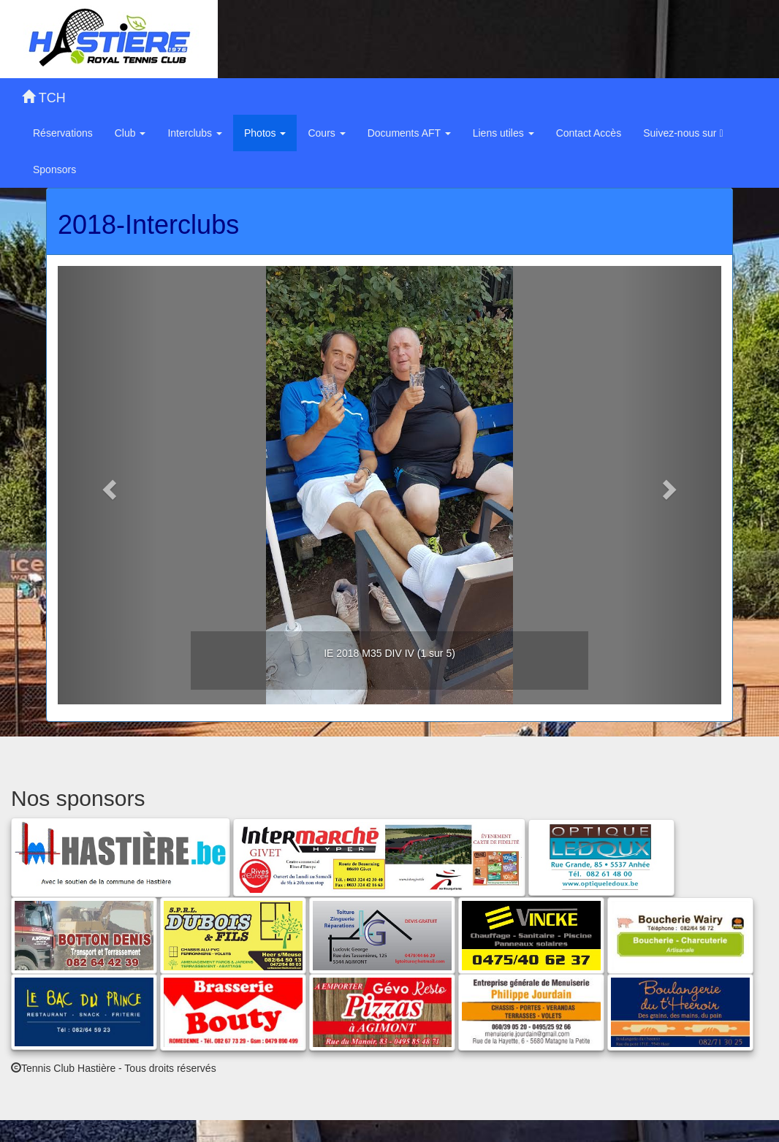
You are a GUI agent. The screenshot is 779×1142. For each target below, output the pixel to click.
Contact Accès (589, 133)
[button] (107, 485)
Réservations (63, 133)
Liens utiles (503, 133)
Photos (265, 133)
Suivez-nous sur (683, 133)
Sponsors (54, 169)
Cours (326, 133)
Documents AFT (409, 133)
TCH (44, 97)
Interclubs (194, 133)
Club (130, 133)
